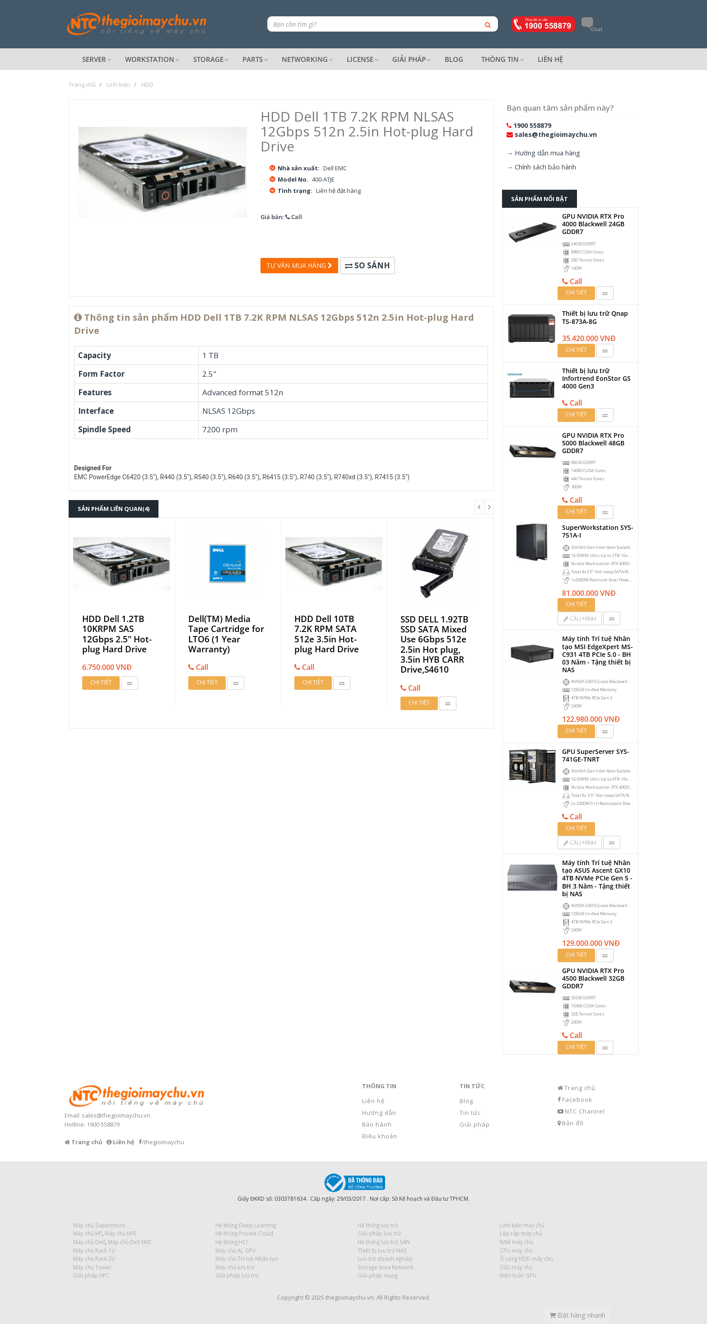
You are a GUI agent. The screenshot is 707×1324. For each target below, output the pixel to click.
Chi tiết (101, 682)
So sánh (367, 265)
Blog (466, 1101)
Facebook (577, 1099)
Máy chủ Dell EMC (130, 1241)
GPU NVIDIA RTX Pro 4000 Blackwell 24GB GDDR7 (593, 223)
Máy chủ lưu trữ (235, 1267)
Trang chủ (579, 1088)
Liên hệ (373, 1101)
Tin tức (470, 1113)
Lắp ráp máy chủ (521, 1233)
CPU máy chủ (516, 1250)
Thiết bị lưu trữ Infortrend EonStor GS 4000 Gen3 (596, 378)
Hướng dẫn (379, 1113)
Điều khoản (379, 1136)
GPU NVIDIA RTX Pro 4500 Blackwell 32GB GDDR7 (593, 978)
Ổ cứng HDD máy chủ (526, 1258)
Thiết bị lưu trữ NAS (382, 1250)
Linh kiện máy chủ (522, 1225)
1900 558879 (532, 125)
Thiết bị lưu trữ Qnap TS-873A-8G (595, 317)
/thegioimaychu (163, 1142)
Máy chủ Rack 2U (94, 1258)
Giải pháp (475, 1124)
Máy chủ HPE (120, 1233)
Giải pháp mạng (378, 1275)
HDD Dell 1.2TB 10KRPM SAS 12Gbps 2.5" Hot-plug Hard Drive (117, 634)
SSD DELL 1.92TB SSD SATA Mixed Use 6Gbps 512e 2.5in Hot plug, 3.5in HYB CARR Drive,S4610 (434, 644)
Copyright (290, 1297)
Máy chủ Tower (92, 1267)
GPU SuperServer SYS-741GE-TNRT (595, 755)
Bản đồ (573, 1123)
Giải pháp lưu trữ (237, 1275)
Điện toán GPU (518, 1275)
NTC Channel (585, 1111)
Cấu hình (579, 618)
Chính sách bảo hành (545, 167)
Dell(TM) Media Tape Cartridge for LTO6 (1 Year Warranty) (226, 634)
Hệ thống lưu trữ (378, 1225)
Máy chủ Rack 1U (94, 1250)
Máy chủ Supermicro (99, 1225)
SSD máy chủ (516, 1267)
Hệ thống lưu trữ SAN (384, 1241)
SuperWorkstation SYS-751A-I (597, 531)
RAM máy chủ (516, 1241)
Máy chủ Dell (89, 1241)
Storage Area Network (386, 1267)
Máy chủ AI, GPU (235, 1250)
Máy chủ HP (87, 1233)
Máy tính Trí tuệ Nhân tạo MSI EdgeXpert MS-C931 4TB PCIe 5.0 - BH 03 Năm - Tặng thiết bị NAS (597, 654)
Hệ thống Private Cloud (244, 1233)
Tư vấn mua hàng (299, 265)
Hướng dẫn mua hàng (547, 153)
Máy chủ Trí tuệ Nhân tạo (247, 1258)
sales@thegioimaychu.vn (556, 134)
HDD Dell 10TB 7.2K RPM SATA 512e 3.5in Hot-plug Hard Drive (326, 634)
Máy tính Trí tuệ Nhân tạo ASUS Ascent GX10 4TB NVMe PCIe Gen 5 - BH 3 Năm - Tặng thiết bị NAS (597, 878)
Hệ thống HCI (231, 1241)
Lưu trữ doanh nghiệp (385, 1258)
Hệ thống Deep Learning (245, 1225)
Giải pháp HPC (91, 1275)
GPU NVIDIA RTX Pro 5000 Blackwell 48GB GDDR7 (593, 442)
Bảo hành (377, 1124)
